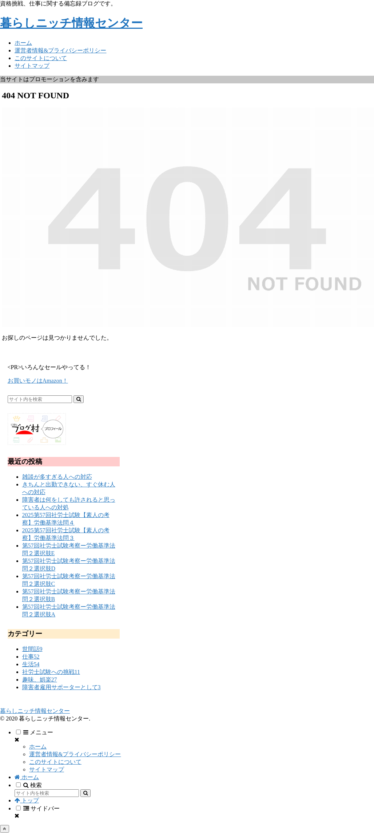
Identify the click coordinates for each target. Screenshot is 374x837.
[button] (78, 399)
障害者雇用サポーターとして (61, 687)
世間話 (32, 649)
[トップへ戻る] (4, 829)
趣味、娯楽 (39, 679)
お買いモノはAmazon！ (38, 381)
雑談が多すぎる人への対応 (57, 477)
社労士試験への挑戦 (51, 672)
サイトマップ (46, 769)
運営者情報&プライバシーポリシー (75, 754)
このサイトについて (55, 762)
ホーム (38, 746)
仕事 (31, 657)
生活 (31, 664)
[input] (40, 399)
